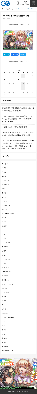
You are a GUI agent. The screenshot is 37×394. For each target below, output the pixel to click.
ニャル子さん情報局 (8, 317)
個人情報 (22, 381)
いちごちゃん (6, 242)
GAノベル (23, 369)
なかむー (5, 230)
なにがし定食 (6, 259)
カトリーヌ (5, 292)
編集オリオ (5, 184)
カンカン (5, 263)
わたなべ (5, 164)
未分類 (4, 342)
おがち (4, 193)
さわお (4, 238)
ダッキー (5, 309)
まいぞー (5, 330)
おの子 (4, 176)
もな (3, 334)
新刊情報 (5, 362)
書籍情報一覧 (24, 362)
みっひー (5, 255)
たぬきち (5, 313)
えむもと (5, 288)
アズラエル (5, 280)
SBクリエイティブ (7, 376)
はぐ (3, 321)
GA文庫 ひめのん (7, 271)
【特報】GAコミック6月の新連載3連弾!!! (14, 127)
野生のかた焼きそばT (8, 350)
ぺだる (4, 217)
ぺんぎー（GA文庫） (8, 213)
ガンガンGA (23, 372)
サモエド (5, 172)
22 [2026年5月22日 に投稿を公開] (23, 88)
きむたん (5, 209)
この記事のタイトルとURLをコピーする (18, 24)
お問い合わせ (5, 386)
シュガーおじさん (7, 284)
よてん (4, 251)
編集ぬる (5, 226)
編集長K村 (5, 346)
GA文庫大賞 (5, 369)
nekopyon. (5, 276)
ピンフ (4, 325)
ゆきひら (5, 201)
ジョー (4, 234)
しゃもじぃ (5, 267)
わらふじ (5, 338)
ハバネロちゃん (7, 205)
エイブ (4, 168)
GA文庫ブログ (24, 365)
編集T (4, 188)
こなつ (4, 301)
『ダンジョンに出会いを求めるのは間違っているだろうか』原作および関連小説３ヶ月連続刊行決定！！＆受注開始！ (18, 118)
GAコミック (5, 372)
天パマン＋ (5, 180)
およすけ (5, 247)
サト (3, 305)
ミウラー (5, 222)
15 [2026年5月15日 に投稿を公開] (23, 83)
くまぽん (5, 296)
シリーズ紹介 (6, 365)
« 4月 (3, 95)
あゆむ (4, 197)
